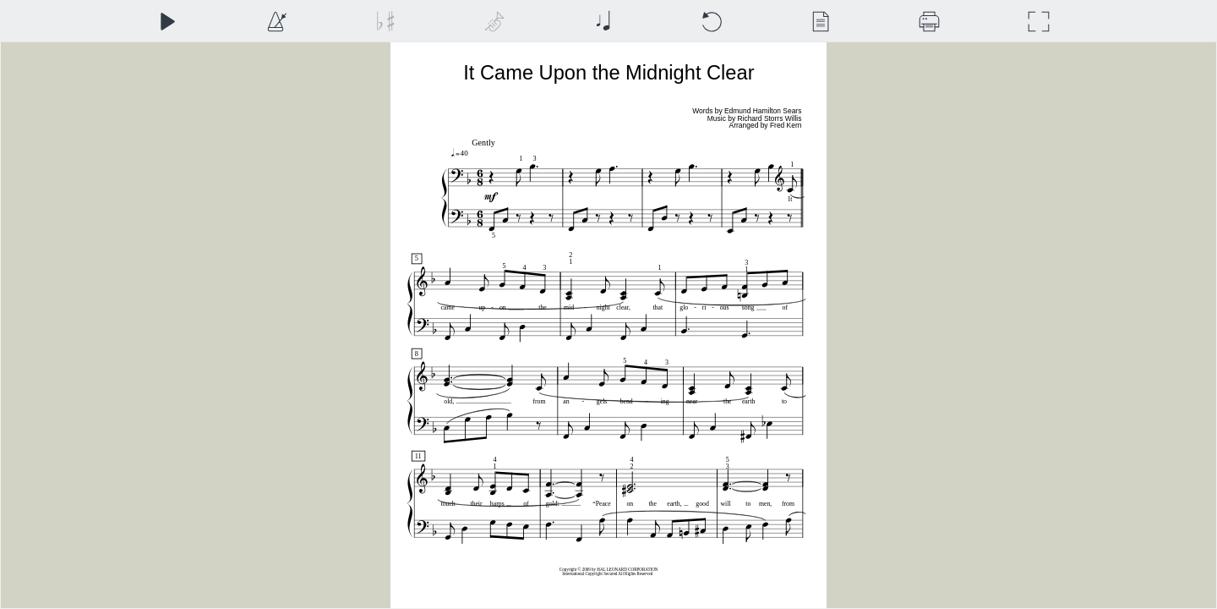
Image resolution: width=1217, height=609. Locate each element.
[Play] (167, 21)
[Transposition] (385, 21)
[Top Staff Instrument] (494, 21)
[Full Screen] (1038, 21)
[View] (820, 21)
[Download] (929, 21)
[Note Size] (603, 21)
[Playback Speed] (276, 21)
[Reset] (711, 21)
